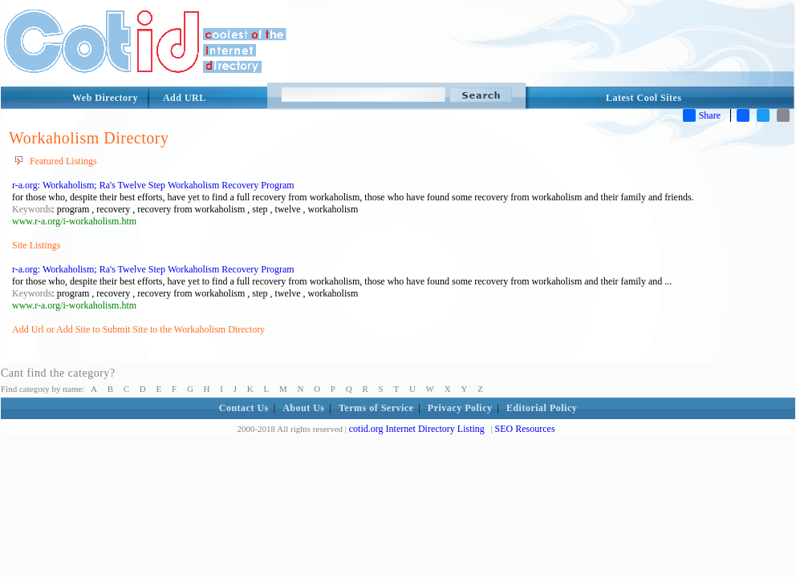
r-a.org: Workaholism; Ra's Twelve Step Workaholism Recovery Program (153, 185)
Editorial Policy (541, 408)
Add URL (184, 97)
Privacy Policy (460, 408)
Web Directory (105, 97)
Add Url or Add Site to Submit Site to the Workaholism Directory (138, 329)
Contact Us (244, 408)
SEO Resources (525, 428)
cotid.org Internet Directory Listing (417, 428)
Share (702, 115)
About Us (303, 408)
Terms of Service (376, 408)
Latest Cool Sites (644, 97)
